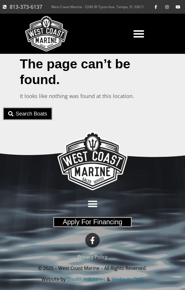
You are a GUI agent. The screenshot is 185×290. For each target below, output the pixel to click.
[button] (138, 33)
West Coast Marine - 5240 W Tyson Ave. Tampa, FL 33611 (97, 6)
